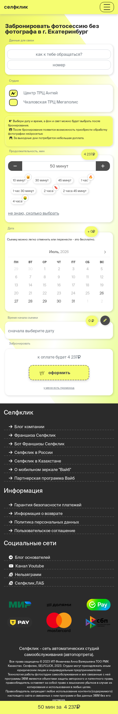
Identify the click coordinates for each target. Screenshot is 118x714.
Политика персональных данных (44, 522)
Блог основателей (29, 557)
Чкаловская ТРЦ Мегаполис (50, 102)
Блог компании (26, 426)
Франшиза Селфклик (32, 435)
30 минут (42, 180)
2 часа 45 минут (74, 191)
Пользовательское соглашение (42, 530)
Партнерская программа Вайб (42, 478)
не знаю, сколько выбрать (33, 213)
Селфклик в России (31, 452)
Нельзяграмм (25, 574)
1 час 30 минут (23, 191)
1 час (84, 180)
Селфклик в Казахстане (35, 461)
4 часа (17, 201)
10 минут (19, 180)
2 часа (48, 191)
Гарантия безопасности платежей (45, 505)
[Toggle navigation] (107, 7)
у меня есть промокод (59, 387)
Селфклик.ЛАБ (26, 583)
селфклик (16, 7)
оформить (55, 372)
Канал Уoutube (26, 566)
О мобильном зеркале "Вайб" (40, 469)
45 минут (64, 180)
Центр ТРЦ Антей (40, 93)
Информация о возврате (36, 513)
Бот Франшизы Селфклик (37, 444)
